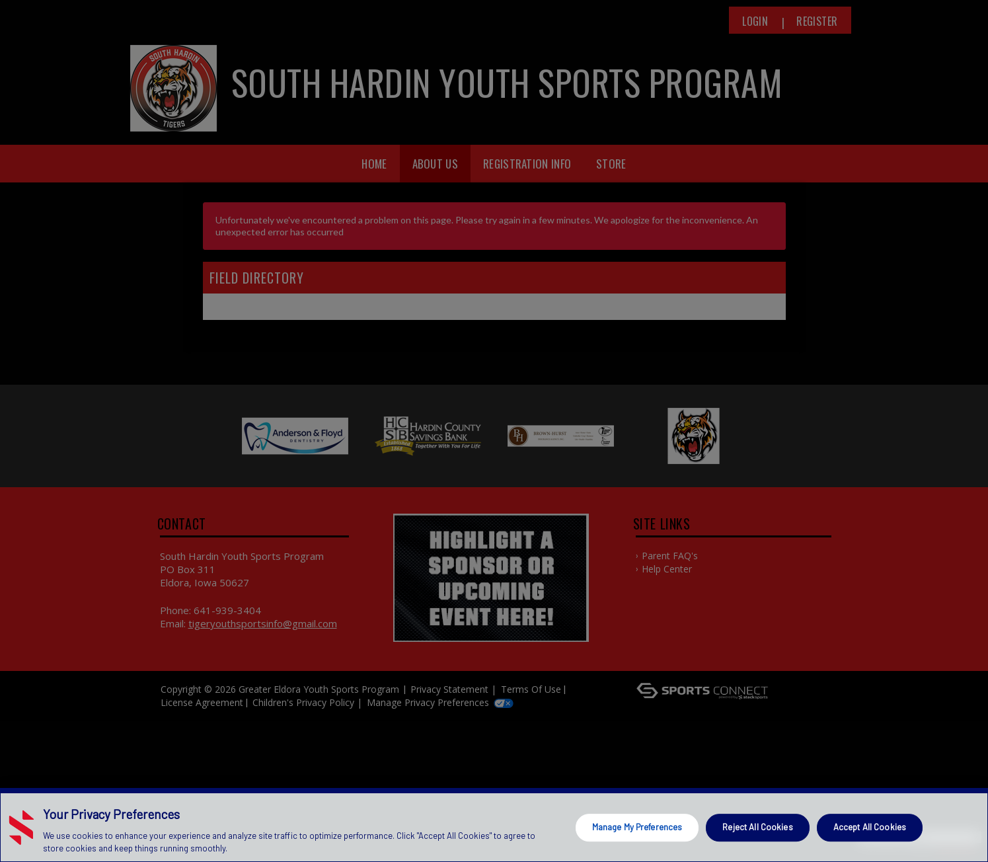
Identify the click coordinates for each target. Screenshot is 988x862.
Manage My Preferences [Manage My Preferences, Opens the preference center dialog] (637, 827)
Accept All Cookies (869, 827)
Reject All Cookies (757, 827)
